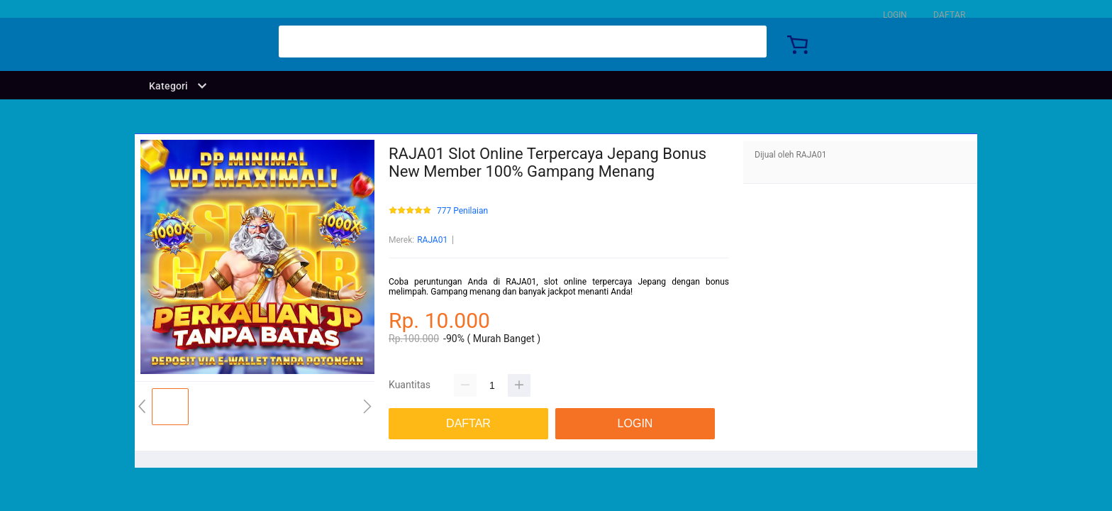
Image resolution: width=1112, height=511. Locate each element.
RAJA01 (432, 240)
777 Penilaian (462, 211)
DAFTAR (949, 15)
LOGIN (895, 15)
